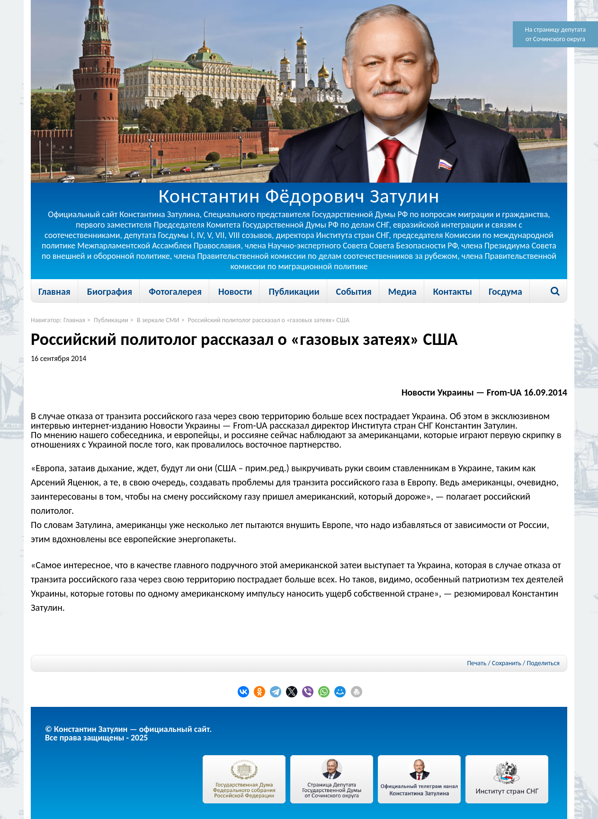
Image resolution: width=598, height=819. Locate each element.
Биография (109, 291)
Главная (54, 291)
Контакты (452, 291)
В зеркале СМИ (158, 320)
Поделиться (543, 663)
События (354, 291)
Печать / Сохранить (494, 663)
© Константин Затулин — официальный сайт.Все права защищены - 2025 (128, 733)
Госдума (505, 291)
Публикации (293, 291)
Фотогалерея (175, 291)
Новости (235, 291)
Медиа (402, 291)
